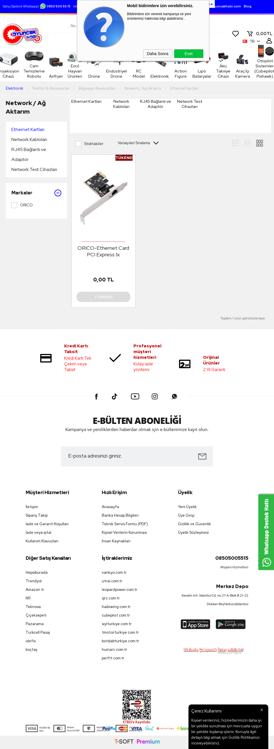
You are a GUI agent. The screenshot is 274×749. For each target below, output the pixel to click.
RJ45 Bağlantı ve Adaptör (28, 154)
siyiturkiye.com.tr (117, 623)
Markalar (36, 193)
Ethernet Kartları (27, 129)
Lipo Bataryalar (194, 74)
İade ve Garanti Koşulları (47, 524)
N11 (28, 598)
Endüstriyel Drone (115, 74)
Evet (188, 53)
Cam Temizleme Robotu (34, 64)
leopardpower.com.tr (119, 589)
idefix (31, 641)
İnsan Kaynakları (116, 541)
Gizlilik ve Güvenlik (194, 524)
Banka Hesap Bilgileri (120, 515)
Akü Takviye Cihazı (217, 64)
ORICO (22, 205)
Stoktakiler (89, 144)
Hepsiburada (37, 572)
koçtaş (31, 649)
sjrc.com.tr (111, 598)
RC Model (136, 74)
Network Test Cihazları (34, 169)
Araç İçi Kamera (238, 64)
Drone (95, 76)
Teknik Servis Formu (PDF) (125, 524)
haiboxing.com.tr (116, 606)
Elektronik (155, 76)
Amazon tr (35, 589)
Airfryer (56, 65)
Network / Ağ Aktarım (26, 107)
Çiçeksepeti (36, 615)
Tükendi (103, 296)
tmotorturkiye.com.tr (120, 632)
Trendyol (34, 581)
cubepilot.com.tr (116, 615)
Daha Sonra (158, 53)
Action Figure (175, 74)
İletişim (32, 506)
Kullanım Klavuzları (42, 541)
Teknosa (33, 606)
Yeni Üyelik (187, 506)
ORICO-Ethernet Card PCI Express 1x (103, 251)
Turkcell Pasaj (38, 632)
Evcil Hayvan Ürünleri (76, 64)
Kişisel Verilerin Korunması (124, 532)
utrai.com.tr (112, 581)
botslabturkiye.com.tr (120, 641)
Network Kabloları (29, 139)
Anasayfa (110, 506)
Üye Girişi (186, 515)
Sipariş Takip (37, 515)
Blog (247, 6)
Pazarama (35, 623)
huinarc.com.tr (114, 649)
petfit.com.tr (113, 658)
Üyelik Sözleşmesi (193, 532)
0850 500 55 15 (55, 6)
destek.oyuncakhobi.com (220, 6)
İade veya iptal (38, 532)
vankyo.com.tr (114, 572)
